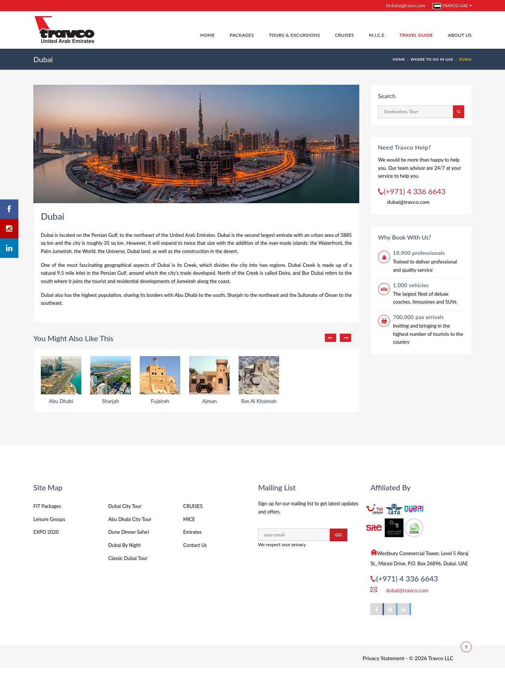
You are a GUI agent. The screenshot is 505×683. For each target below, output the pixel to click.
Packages (242, 35)
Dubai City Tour (124, 521)
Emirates (192, 547)
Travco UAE (450, 6)
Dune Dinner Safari (128, 547)
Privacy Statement (384, 673)
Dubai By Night (124, 560)
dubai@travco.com (405, 5)
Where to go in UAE (432, 59)
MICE (189, 534)
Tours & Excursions (294, 35)
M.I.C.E (376, 35)
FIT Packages (47, 521)
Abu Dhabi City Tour (129, 534)
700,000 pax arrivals (418, 317)
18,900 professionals (419, 253)
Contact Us (195, 560)
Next (345, 338)
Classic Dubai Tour (127, 573)
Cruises (344, 35)
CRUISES (193, 521)
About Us (460, 35)
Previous (330, 338)
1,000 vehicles (411, 285)
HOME (399, 59)
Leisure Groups (49, 534)
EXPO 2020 (46, 547)
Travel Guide (416, 35)
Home (207, 35)
